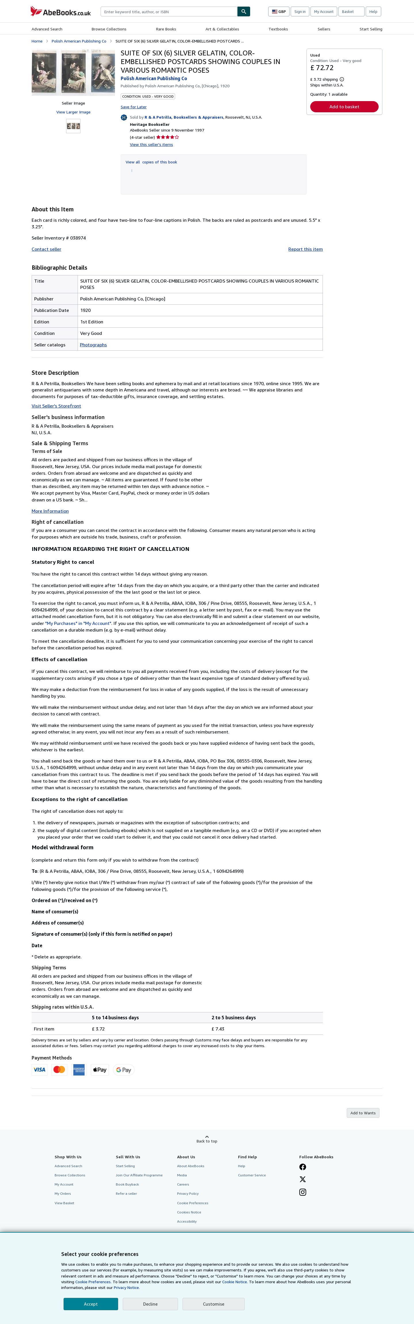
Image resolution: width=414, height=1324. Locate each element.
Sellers (324, 28)
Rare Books (166, 28)
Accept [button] (91, 1303)
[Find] (243, 11)
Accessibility (187, 1221)
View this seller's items (151, 144)
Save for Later (134, 106)
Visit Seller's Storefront (56, 406)
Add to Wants (363, 1112)
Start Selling (371, 28)
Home (37, 40)
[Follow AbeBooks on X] (302, 1179)
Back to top (207, 1140)
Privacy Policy (188, 1193)
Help (373, 11)
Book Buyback (127, 1184)
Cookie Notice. (235, 1281)
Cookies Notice (189, 1212)
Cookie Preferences (192, 1203)
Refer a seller (126, 1193)
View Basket (64, 1203)
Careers (183, 1184)
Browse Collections (109, 28)
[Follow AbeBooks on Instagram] (302, 1193)
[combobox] (169, 11)
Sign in (300, 11)
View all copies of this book (151, 161)
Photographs (93, 345)
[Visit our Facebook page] (302, 1167)
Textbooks (278, 28)
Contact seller (46, 249)
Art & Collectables (222, 28)
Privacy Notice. (127, 1287)
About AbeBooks (190, 1166)
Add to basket (344, 106)
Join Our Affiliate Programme (139, 1175)
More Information (50, 511)
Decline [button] (150, 1303)
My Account (324, 11)
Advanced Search (47, 28)
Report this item (305, 249)
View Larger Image (73, 111)
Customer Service (252, 1175)
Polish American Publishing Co (79, 40)
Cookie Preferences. (93, 1281)
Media (182, 1175)
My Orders (63, 1193)
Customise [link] (213, 1303)
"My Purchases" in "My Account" (78, 623)
